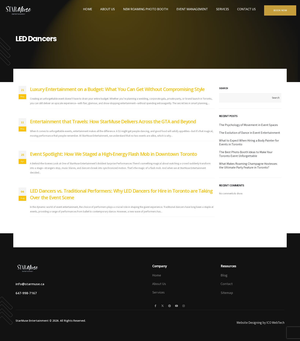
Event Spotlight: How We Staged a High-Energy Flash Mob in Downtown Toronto (113, 154)
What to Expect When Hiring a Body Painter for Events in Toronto (249, 142)
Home (87, 9)
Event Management (192, 9)
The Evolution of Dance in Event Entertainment (249, 133)
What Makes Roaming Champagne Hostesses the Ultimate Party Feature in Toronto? (248, 165)
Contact (227, 283)
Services (222, 9)
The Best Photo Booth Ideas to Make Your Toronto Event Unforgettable (245, 154)
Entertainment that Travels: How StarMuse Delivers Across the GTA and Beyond (113, 121)
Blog (224, 275)
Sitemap (227, 292)
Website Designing (249, 322)
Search (223, 88)
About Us (107, 9)
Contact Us (246, 9)
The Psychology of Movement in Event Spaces (248, 125)
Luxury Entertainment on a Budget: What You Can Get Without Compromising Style (117, 89)
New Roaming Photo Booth (145, 9)
